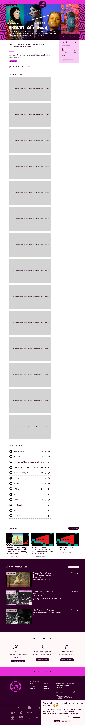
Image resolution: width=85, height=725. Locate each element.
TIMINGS (11, 51)
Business (45, 683)
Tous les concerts (73, 566)
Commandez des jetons (67, 659)
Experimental (20, 66)
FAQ (31, 691)
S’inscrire (74, 692)
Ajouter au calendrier (67, 59)
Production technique (46, 689)
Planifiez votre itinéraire (18, 661)
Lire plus (13, 61)
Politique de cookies (32, 723)
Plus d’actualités (73, 528)
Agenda (10, 2)
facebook (38, 671)
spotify (46, 671)
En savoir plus (76, 717)
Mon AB (69, 2)
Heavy (28, 66)
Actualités (32, 686)
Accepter (57, 721)
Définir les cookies (66, 721)
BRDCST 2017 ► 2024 (11, 5)
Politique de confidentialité (22, 723)
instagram (34, 671)
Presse (45, 686)
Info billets (33, 688)
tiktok (51, 671)
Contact (45, 693)
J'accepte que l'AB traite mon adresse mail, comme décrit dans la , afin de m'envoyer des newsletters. (66, 697)
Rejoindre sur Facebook (68, 60)
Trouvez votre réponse (42, 659)
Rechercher (78, 2)
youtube (42, 671)
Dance (12, 66)
